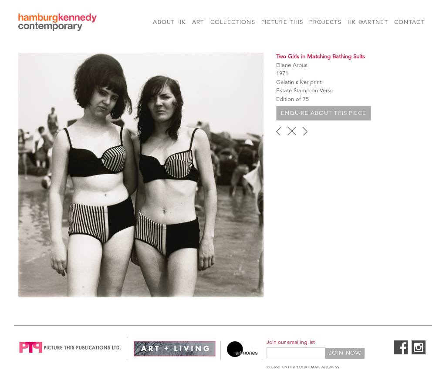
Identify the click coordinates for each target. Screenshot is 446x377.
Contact (409, 22)
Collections (232, 22)
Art (198, 22)
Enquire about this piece (323, 113)
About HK (169, 22)
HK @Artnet (368, 22)
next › (305, 131)
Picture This (282, 22)
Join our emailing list (291, 342)
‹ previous (278, 131)
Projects (325, 22)
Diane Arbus (291, 65)
